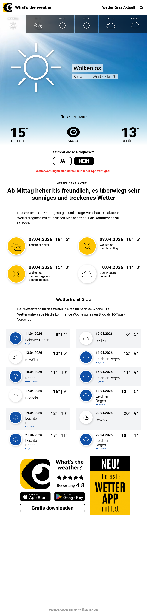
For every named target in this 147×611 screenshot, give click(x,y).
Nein (84, 161)
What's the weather (28, 7)
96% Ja (73, 134)
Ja (62, 161)
